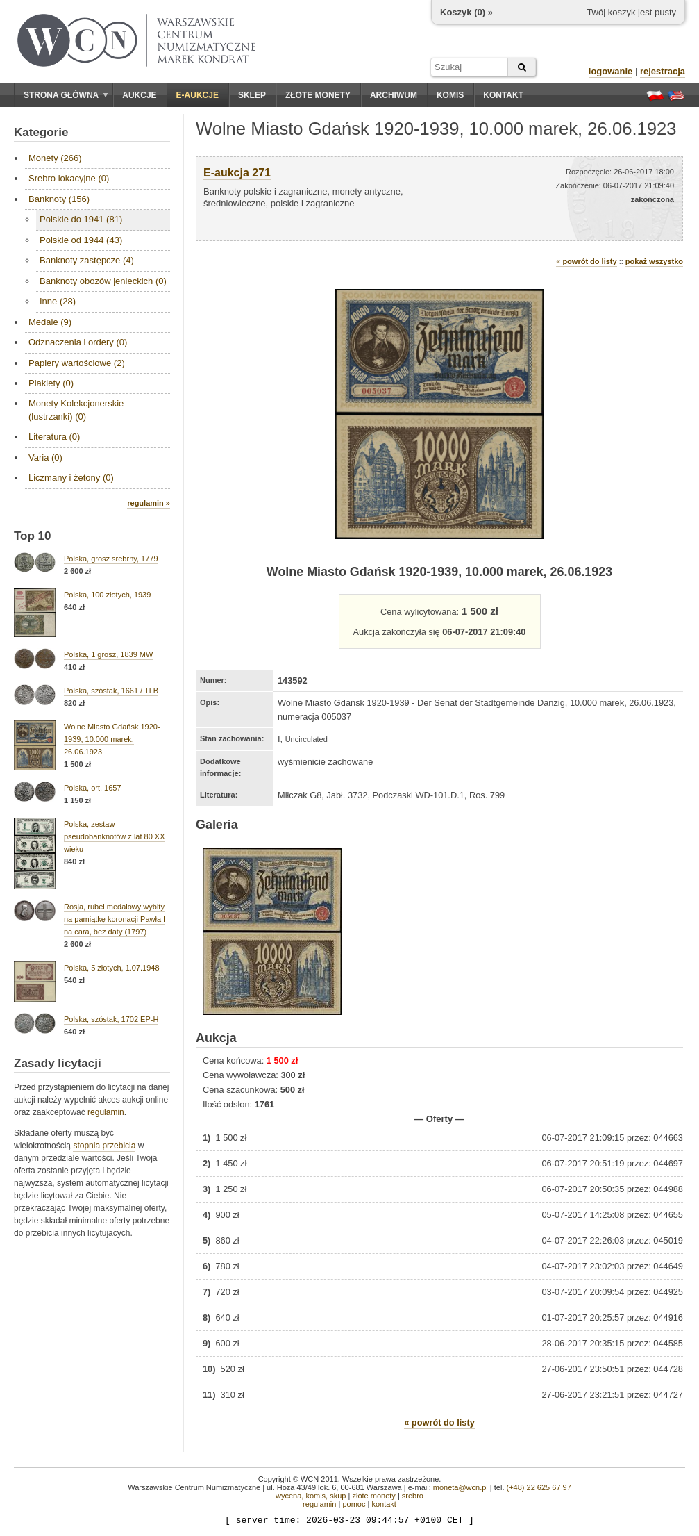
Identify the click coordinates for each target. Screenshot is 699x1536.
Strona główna (66, 95)
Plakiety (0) (51, 383)
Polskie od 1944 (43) (81, 240)
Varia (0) (45, 457)
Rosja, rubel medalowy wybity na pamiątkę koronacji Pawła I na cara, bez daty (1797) (114, 919)
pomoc (353, 1504)
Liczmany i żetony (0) (71, 477)
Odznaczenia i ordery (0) (77, 342)
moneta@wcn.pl (460, 1487)
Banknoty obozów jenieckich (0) (103, 281)
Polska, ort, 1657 (92, 788)
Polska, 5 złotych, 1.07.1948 (112, 968)
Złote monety (318, 95)
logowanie (611, 71)
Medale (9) (49, 322)
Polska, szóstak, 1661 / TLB (111, 690)
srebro (412, 1496)
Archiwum (393, 95)
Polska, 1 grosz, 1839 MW (108, 654)
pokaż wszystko (654, 261)
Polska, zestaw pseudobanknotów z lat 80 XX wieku (114, 836)
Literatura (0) (54, 436)
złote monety (373, 1496)
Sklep (252, 95)
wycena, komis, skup (311, 1496)
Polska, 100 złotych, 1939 (107, 595)
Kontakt (503, 95)
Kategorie (41, 132)
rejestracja (662, 71)
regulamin (105, 1112)
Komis (450, 95)
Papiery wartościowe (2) (76, 363)
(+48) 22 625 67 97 (539, 1487)
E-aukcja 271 (237, 173)
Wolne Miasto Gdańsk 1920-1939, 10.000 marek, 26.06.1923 (112, 739)
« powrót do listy (586, 261)
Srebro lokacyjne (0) (68, 178)
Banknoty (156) (59, 199)
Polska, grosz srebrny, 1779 (111, 558)
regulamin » (148, 503)
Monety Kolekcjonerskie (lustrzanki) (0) (76, 409)
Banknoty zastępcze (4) (87, 260)
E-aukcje (197, 95)
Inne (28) (58, 301)
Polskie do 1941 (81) (81, 219)
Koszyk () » (466, 12)
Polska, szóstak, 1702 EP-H (111, 1019)
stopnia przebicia (104, 1145)
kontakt (383, 1504)
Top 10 (32, 536)
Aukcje (139, 95)
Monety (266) (55, 158)
